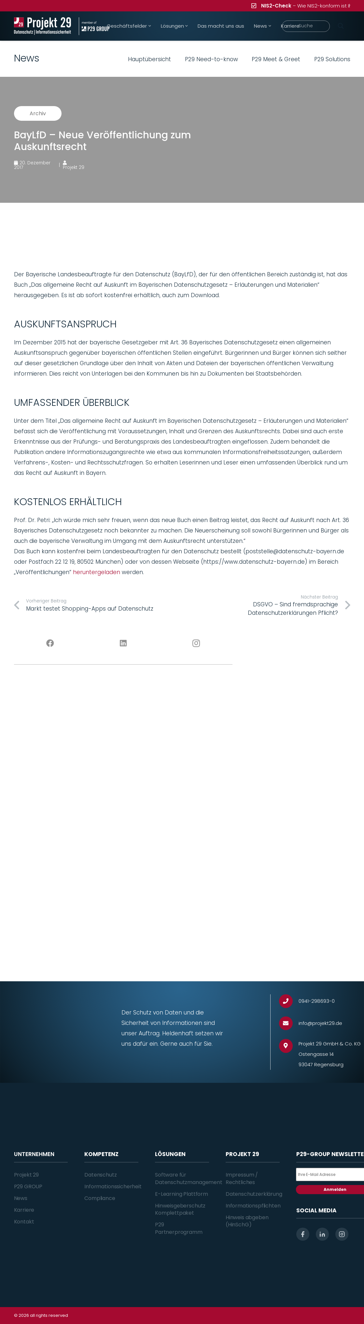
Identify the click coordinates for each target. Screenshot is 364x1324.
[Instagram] (196, 643)
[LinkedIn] (123, 643)
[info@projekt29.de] (289, 1023)
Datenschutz (100, 1175)
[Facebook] (50, 643)
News (20, 1198)
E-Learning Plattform (181, 1194)
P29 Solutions (332, 59)
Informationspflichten (253, 1205)
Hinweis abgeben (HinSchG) (247, 1221)
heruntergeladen (96, 572)
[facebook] (302, 1234)
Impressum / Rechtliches (242, 1178)
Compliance (99, 1198)
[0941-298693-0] (289, 1001)
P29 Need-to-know (211, 59)
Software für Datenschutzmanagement (188, 1178)
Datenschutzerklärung (254, 1194)
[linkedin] (322, 1234)
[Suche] (305, 26)
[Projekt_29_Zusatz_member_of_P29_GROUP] (94, 26)
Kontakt (24, 1221)
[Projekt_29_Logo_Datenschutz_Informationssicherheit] (42, 26)
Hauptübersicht (149, 59)
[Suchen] (340, 26)
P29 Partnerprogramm (179, 1228)
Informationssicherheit (112, 1186)
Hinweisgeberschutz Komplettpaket (180, 1209)
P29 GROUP (28, 1186)
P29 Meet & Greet (276, 59)
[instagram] (341, 1234)
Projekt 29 (26, 1175)
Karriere (24, 1210)
